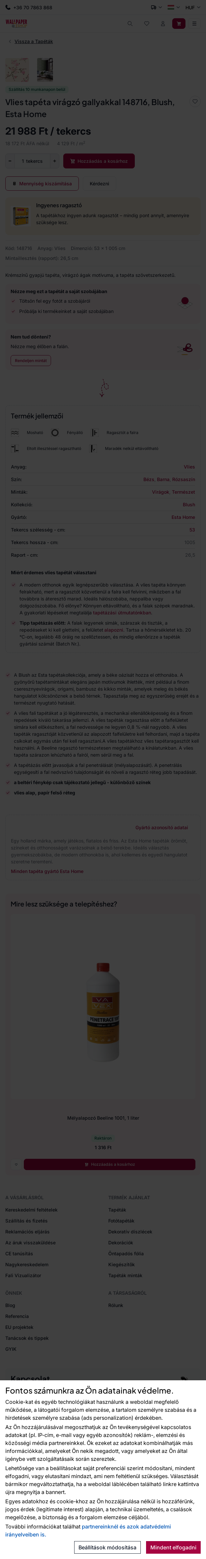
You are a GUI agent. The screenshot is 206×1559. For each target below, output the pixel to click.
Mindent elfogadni (173, 1547)
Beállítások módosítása (107, 1547)
